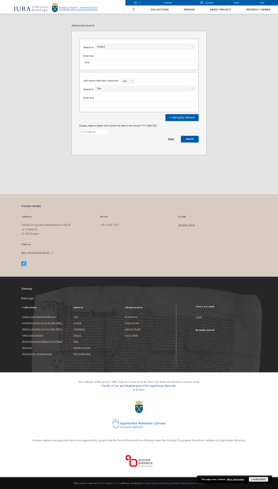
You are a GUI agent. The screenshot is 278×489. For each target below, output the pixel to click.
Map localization (82, 353)
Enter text (88, 56)
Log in (199, 317)
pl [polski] (140, 2)
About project (220, 9)
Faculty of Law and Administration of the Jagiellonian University (139, 385)
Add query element (181, 117)
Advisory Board (133, 329)
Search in (88, 47)
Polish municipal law (32, 335)
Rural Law (27, 347)
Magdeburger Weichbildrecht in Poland (42, 341)
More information (235, 479)
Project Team (132, 322)
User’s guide (131, 335)
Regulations (131, 316)
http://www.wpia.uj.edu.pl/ (37, 252)
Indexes (189, 9)
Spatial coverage (82, 347)
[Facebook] (23, 263)
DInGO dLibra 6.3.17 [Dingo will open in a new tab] (108, 483)
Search (190, 139)
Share (236, 3)
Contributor (79, 329)
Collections (160, 9)
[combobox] (145, 46)
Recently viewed (258, 9)
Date (75, 341)
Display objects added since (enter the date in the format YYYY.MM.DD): (118, 125)
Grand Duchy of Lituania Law (37, 353)
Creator (77, 322)
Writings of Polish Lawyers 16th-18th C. (42, 329)
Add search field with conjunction (101, 80)
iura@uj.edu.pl (187, 225)
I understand (258, 479)
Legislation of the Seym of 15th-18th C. (42, 322)
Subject (77, 335)
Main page (27, 298)
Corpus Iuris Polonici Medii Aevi (39, 316)
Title (75, 316)
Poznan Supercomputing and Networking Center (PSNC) (173, 483)
